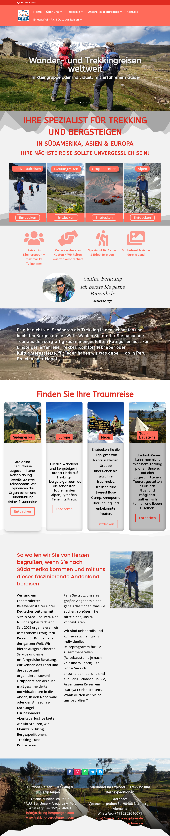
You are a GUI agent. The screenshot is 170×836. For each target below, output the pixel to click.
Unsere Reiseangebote (103, 12)
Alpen (142, 168)
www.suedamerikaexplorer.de (120, 823)
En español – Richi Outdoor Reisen (56, 19)
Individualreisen (27, 168)
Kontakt (132, 12)
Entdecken (27, 217)
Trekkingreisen (66, 169)
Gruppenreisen (104, 168)
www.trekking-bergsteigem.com (50, 817)
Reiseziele (73, 12)
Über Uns (52, 12)
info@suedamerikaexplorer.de (120, 818)
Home (37, 12)
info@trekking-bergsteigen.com (50, 813)
